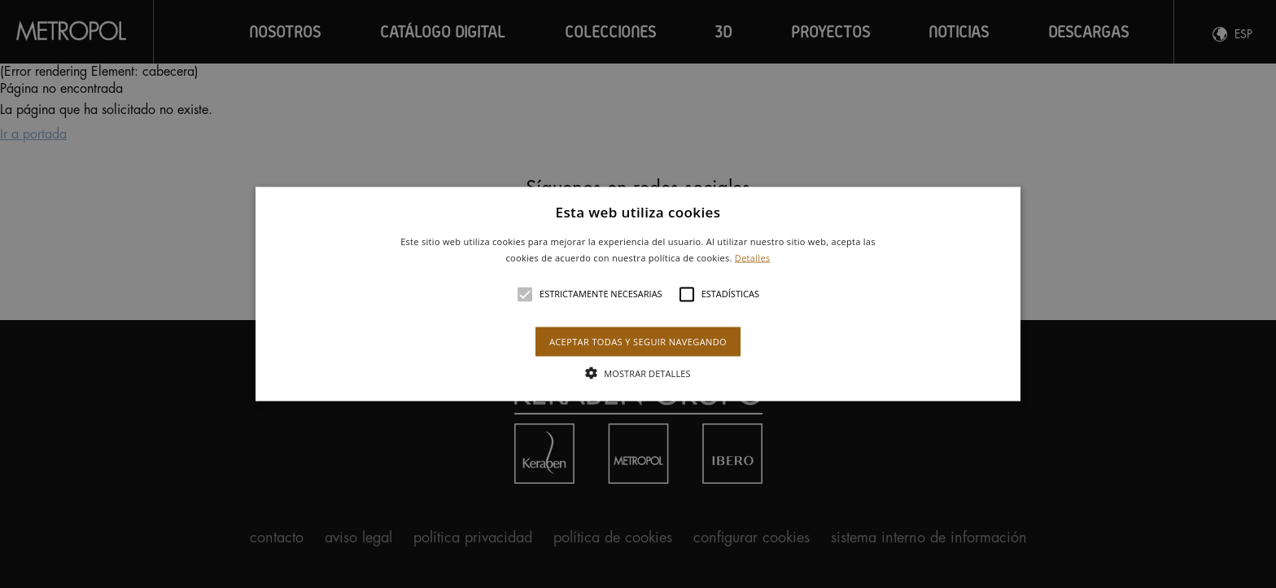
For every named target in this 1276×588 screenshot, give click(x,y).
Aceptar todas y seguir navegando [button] (638, 341)
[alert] (638, 294)
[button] (638, 294)
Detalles (753, 257)
